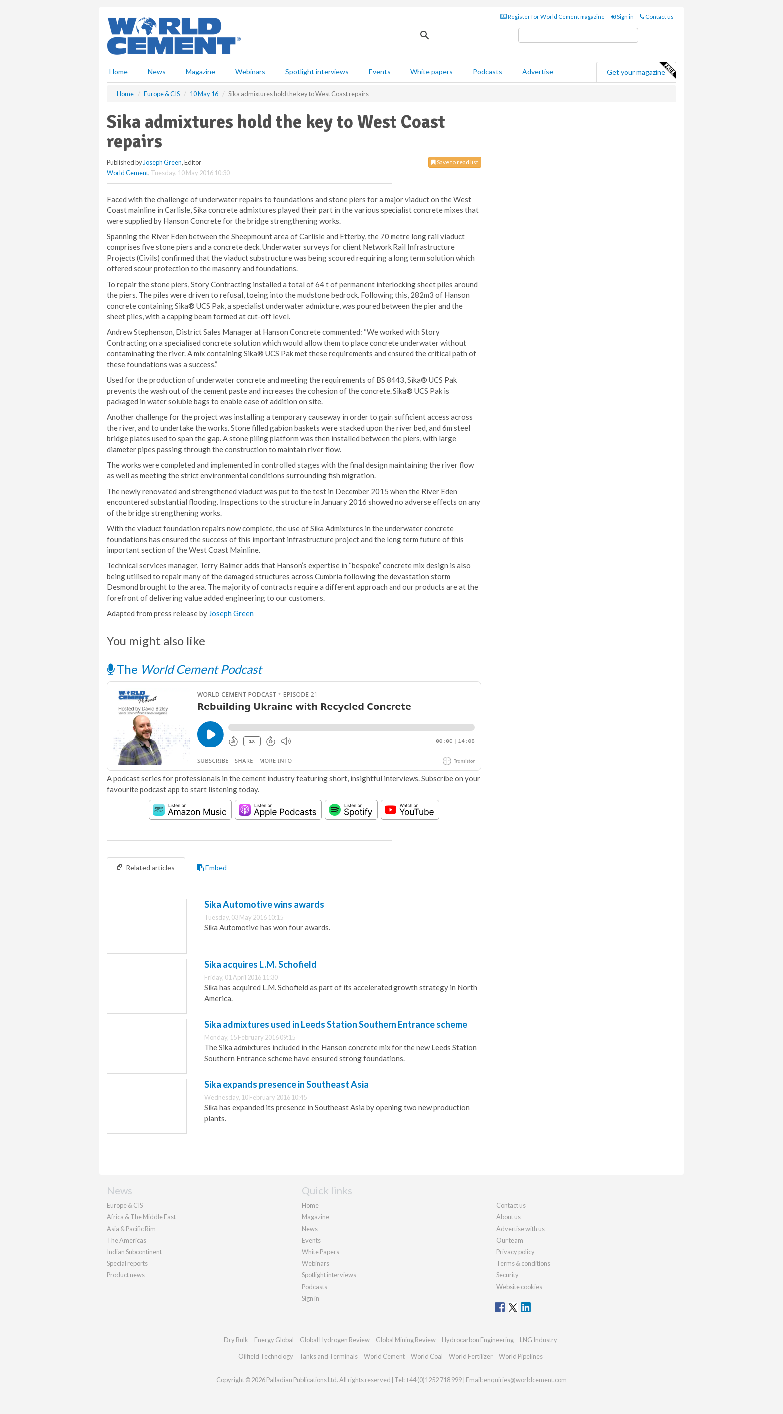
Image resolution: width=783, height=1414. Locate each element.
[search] (578, 35)
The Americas (126, 1240)
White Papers (320, 1252)
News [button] (157, 71)
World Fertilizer (471, 1356)
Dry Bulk (236, 1340)
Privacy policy (515, 1252)
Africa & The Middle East (141, 1217)
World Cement (127, 173)
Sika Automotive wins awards (264, 904)
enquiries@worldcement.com (525, 1380)
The (184, 669)
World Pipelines (521, 1356)
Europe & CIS (125, 1205)
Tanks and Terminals (328, 1356)
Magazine (200, 71)
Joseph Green (162, 162)
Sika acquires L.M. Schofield (260, 964)
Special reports (127, 1263)
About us (508, 1217)
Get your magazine (641, 70)
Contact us (657, 16)
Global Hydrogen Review (335, 1340)
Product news (126, 1275)
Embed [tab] (212, 867)
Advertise (537, 71)
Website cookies (519, 1287)
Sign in (622, 16)
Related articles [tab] (146, 867)
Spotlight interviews (317, 71)
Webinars (250, 71)
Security (507, 1275)
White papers (431, 71)
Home (118, 71)
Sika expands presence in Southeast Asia (286, 1084)
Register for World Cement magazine (552, 16)
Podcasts (487, 71)
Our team (509, 1240)
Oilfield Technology (265, 1356)
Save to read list (454, 162)
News (310, 1229)
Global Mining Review (406, 1340)
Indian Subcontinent (134, 1252)
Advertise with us (520, 1229)
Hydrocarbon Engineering (478, 1340)
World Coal (427, 1356)
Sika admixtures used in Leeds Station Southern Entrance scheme (335, 1024)
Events (380, 71)
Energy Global (274, 1340)
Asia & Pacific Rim (131, 1229)
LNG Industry (538, 1340)
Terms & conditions (523, 1263)
